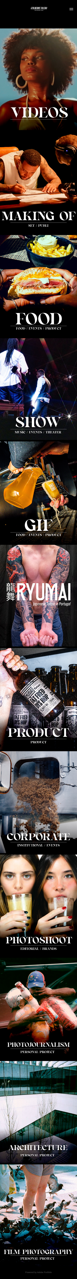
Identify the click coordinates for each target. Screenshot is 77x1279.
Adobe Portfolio (44, 1272)
